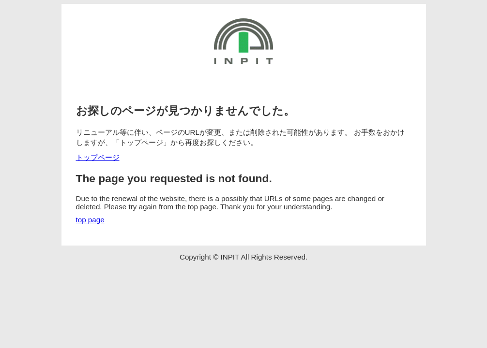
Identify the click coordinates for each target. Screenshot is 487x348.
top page (90, 220)
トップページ (98, 157)
